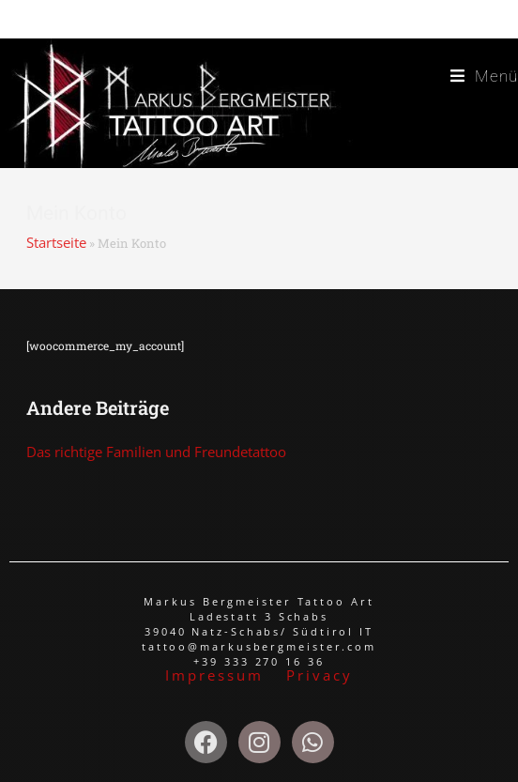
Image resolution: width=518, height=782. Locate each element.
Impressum (217, 675)
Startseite (56, 242)
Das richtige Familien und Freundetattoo (156, 451)
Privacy (319, 675)
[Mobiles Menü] (484, 76)
